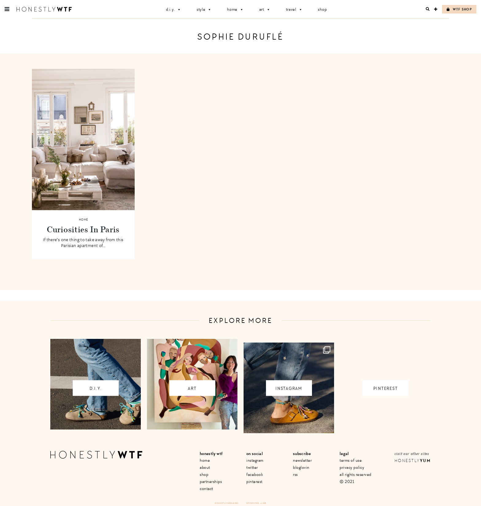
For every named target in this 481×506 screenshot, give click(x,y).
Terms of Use (351, 460)
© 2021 (347, 481)
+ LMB (263, 503)
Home (235, 9)
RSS (295, 474)
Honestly (412, 460)
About (205, 467)
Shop (322, 9)
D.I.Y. (173, 9)
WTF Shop (459, 9)
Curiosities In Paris (83, 229)
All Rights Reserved (355, 474)
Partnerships (211, 481)
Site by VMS (252, 503)
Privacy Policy (352, 467)
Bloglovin (301, 467)
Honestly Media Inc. (227, 503)
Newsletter (302, 460)
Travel (294, 9)
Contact (206, 488)
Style (204, 9)
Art (265, 9)
